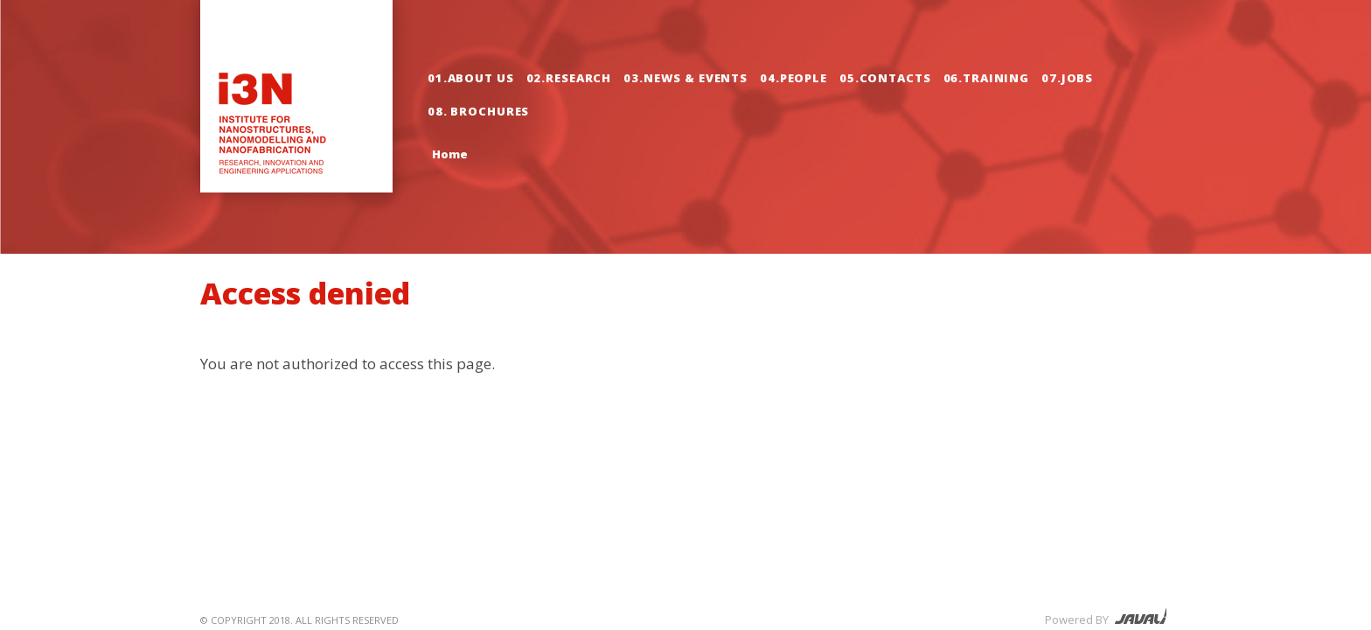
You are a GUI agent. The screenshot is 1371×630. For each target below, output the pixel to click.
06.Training (986, 78)
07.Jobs (1067, 78)
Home (450, 154)
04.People (793, 78)
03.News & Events (685, 78)
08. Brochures (478, 111)
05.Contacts (885, 78)
